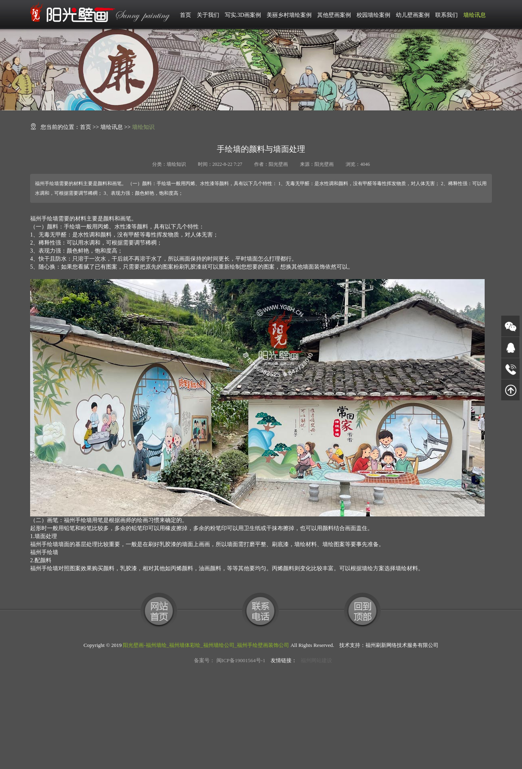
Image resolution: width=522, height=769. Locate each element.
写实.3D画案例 (243, 15)
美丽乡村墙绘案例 (289, 15)
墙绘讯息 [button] (474, 15)
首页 (185, 15)
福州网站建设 (316, 660)
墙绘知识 (143, 127)
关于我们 (208, 15)
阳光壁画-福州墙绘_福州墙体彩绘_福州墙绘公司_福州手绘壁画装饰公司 (206, 645)
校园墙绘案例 (373, 15)
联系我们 (446, 15)
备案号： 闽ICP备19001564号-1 (229, 660)
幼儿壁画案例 (413, 15)
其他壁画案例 (334, 15)
